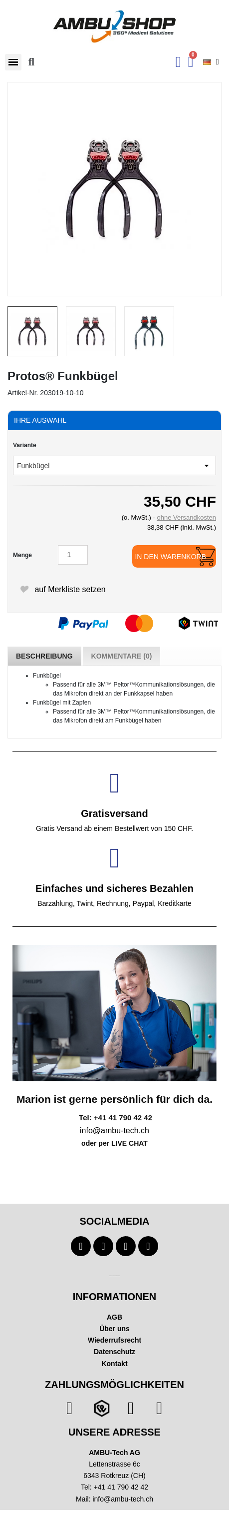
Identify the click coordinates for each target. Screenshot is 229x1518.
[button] (13, 62)
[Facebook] (81, 1246)
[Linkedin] (148, 1246)
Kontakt (114, 1364)
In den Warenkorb (170, 557)
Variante (24, 445)
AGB (114, 1317)
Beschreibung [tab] (44, 656)
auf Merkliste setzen (62, 589)
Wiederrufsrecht (114, 1340)
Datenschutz (114, 1352)
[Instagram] (126, 1246)
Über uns (114, 1329)
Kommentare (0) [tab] (121, 656)
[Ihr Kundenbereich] (178, 62)
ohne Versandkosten (186, 517)
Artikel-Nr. (22, 393)
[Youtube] (103, 1246)
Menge (22, 555)
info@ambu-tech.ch (122, 1499)
